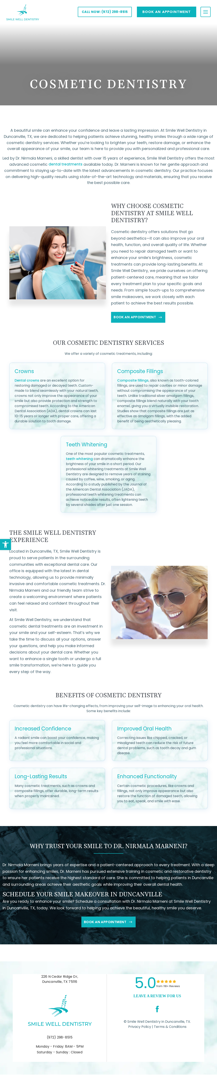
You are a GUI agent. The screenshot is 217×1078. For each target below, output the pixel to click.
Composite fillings (133, 381)
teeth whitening (79, 460)
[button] (5, 544)
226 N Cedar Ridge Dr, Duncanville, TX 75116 (59, 982)
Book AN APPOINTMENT (166, 12)
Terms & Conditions (169, 1029)
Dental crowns (27, 381)
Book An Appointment (144, 318)
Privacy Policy (139, 1029)
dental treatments (65, 164)
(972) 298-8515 (60, 1040)
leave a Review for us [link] (157, 999)
